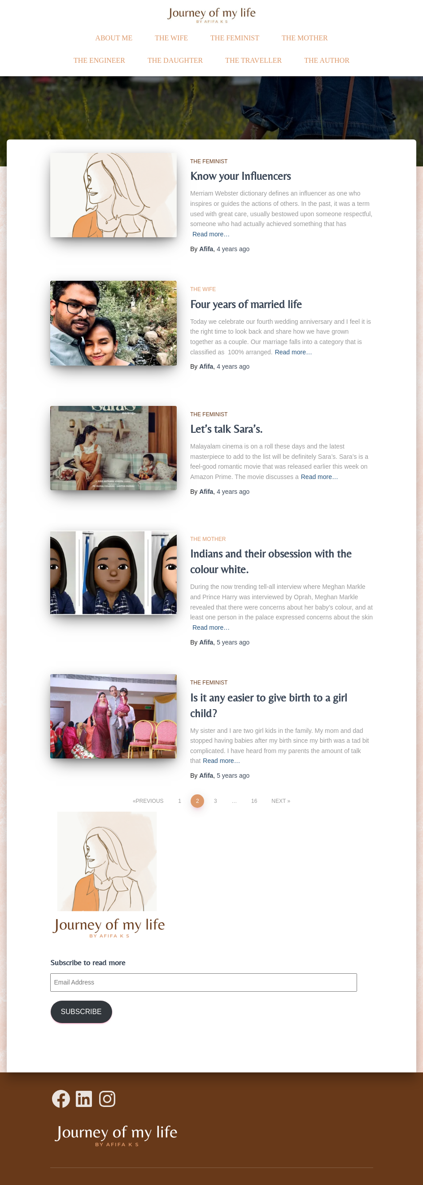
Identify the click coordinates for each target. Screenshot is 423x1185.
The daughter (175, 60)
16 (254, 801)
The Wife (171, 38)
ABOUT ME (113, 38)
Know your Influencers (240, 176)
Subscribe (81, 1011)
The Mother (305, 38)
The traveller (253, 60)
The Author (326, 60)
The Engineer (99, 60)
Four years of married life (246, 304)
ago (233, 249)
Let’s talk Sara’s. (226, 429)
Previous (150, 801)
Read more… (211, 234)
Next (278, 801)
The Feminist (234, 38)
